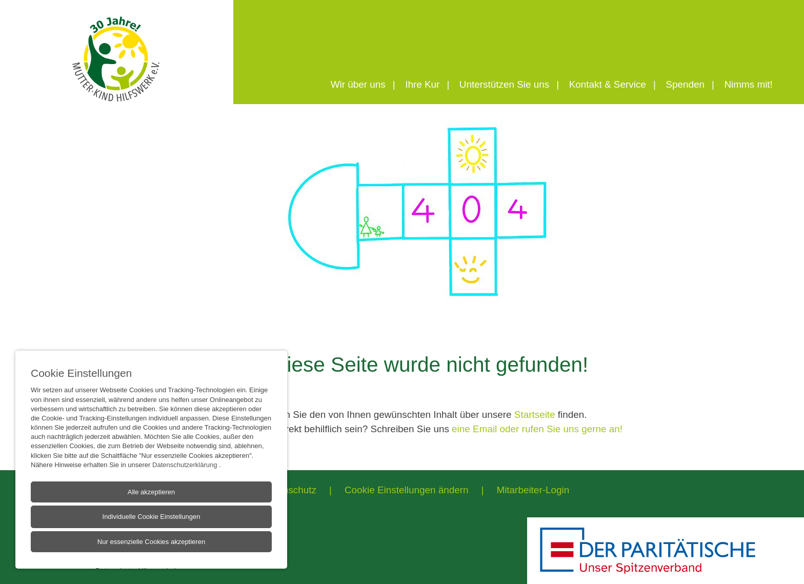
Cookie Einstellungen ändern (407, 490)
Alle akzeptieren (151, 503)
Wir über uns (358, 84)
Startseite (534, 414)
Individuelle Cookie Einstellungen (151, 528)
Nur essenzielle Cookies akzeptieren (151, 553)
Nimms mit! (748, 84)
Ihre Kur (422, 84)
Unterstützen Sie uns (504, 84)
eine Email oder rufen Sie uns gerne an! (537, 429)
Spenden (685, 84)
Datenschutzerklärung (185, 476)
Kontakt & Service (607, 84)
